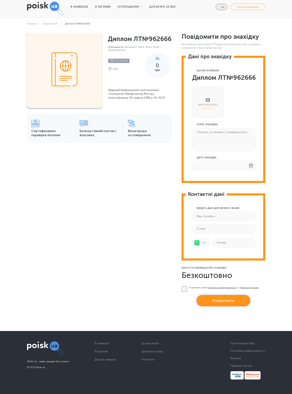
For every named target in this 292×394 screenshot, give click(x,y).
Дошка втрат (50, 23)
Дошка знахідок (105, 359)
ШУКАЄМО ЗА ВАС (162, 6)
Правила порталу (241, 365)
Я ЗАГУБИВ (102, 6)
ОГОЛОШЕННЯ (128, 6)
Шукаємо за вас (152, 351)
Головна (31, 23)
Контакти (148, 359)
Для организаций (248, 6)
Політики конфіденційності (222, 287)
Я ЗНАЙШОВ (79, 6)
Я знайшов (102, 343)
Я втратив (101, 351)
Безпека (235, 358)
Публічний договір (249, 287)
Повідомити (223, 300)
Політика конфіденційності (247, 350)
